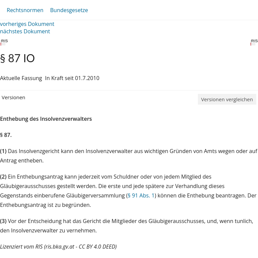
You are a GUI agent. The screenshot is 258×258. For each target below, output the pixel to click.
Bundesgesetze (69, 10)
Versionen (13, 97)
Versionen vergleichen (227, 99)
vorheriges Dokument (27, 24)
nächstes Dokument (25, 31)
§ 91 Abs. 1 (141, 195)
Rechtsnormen (25, 10)
